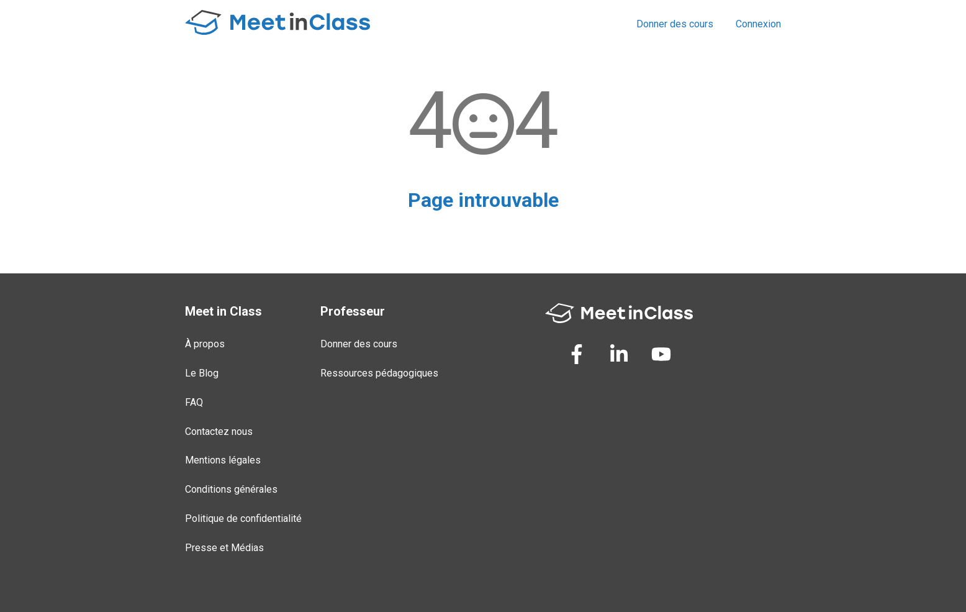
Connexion (758, 24)
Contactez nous (219, 431)
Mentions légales (223, 460)
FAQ (194, 402)
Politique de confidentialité (243, 518)
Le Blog (202, 373)
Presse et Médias (224, 548)
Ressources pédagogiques (379, 373)
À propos (205, 344)
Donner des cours (674, 24)
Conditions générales (231, 489)
